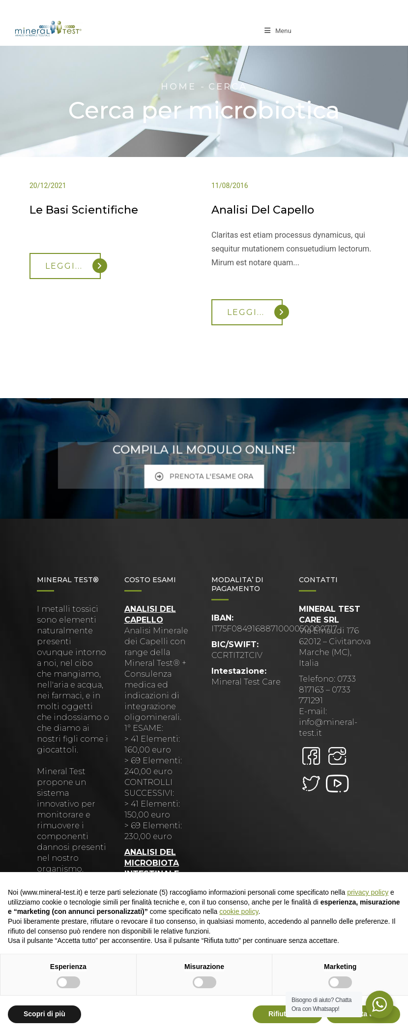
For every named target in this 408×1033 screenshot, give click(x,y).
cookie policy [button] (238, 911)
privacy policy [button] (367, 892)
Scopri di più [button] (44, 1014)
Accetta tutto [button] (363, 1014)
